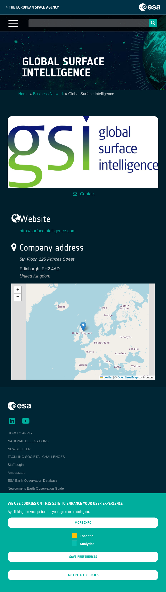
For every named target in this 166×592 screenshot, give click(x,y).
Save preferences (83, 557)
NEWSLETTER (19, 449)
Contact (87, 193)
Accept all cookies (83, 575)
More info (83, 523)
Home (23, 94)
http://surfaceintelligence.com (47, 230)
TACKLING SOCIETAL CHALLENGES (36, 457)
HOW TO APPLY (20, 433)
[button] (83, 327)
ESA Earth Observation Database (32, 480)
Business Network (48, 94)
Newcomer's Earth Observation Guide (36, 488)
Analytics (87, 544)
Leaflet (106, 377)
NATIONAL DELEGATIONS (28, 441)
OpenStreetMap (127, 377)
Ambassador (17, 473)
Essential (87, 536)
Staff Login (16, 465)
